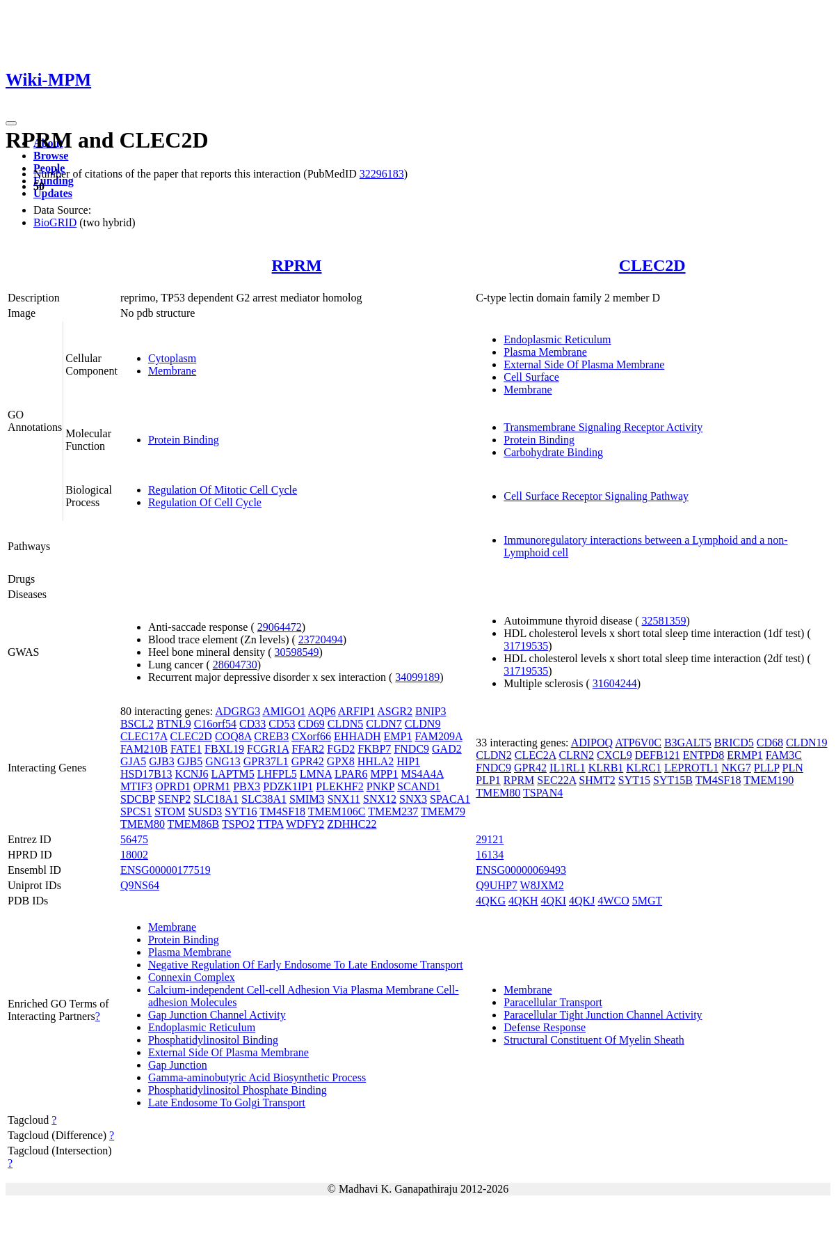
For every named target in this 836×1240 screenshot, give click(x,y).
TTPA (270, 824)
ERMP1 (745, 755)
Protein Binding (183, 440)
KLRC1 (643, 768)
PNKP (380, 786)
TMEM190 (768, 780)
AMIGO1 (283, 711)
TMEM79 (443, 811)
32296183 (382, 174)
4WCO (613, 901)
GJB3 (161, 761)
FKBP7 (374, 749)
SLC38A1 (264, 799)
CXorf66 (311, 736)
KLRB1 (606, 768)
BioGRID (55, 222)
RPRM (297, 265)
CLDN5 (346, 724)
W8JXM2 (542, 885)
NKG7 (736, 768)
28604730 (235, 664)
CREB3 (271, 736)
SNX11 (344, 799)
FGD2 (341, 749)
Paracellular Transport (553, 1002)
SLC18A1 (216, 799)
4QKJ (582, 901)
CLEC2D (652, 265)
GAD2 (447, 749)
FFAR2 (307, 749)
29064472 (279, 627)
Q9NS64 (139, 885)
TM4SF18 (282, 811)
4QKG (491, 901)
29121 (490, 839)
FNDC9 (411, 749)
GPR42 (307, 761)
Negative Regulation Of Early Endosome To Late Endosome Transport (305, 965)
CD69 (311, 724)
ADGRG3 (237, 711)
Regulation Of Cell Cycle (205, 502)
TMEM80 (142, 824)
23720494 (320, 639)
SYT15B (673, 780)
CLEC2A (535, 755)
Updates (52, 193)
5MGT (647, 901)
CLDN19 (807, 742)
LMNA (316, 774)
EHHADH (357, 736)
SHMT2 (597, 780)
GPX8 (341, 761)
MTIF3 (136, 786)
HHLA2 (375, 761)
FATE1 (186, 749)
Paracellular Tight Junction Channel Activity (603, 1015)
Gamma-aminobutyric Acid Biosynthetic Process (257, 1077)
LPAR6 (351, 774)
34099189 (417, 677)
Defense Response (545, 1027)
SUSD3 (205, 811)
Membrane (172, 371)
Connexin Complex (191, 977)
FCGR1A (268, 749)
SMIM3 (307, 799)
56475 (134, 839)
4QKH (523, 901)
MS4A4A (422, 774)
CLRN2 (576, 755)
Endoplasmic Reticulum (557, 339)
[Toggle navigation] (11, 123)
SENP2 (174, 799)
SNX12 (379, 799)
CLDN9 (423, 724)
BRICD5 (734, 742)
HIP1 (408, 761)
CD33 (252, 724)
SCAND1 (418, 786)
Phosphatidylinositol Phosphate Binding (237, 1090)
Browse (50, 156)
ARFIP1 (356, 711)
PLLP (767, 768)
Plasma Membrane (545, 352)
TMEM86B (194, 824)
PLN (792, 768)
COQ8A (233, 736)
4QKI (553, 901)
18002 (134, 855)
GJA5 (133, 761)
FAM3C (784, 755)
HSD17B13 (146, 774)
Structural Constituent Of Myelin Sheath (594, 1040)
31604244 (615, 683)
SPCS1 (136, 811)
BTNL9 (173, 724)
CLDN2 (494, 755)
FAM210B (144, 749)
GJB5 (189, 761)
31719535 (526, 646)
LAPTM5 (233, 774)
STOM (169, 811)
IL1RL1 (567, 768)
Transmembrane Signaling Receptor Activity (603, 427)
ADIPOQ (592, 742)
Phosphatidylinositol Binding (213, 1040)
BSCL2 (137, 724)
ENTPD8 (704, 755)
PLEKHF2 (339, 786)
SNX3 (413, 799)
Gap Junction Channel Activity (217, 1015)
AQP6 (322, 711)
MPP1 (384, 774)
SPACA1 (450, 799)
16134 (490, 855)
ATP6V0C (638, 742)
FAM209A (439, 736)
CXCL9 (614, 755)
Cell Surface (531, 377)
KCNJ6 (192, 774)
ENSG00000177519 (165, 870)
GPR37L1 (266, 761)
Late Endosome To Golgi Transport (226, 1102)
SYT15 (634, 780)
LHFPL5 (277, 774)
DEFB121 (657, 755)
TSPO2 (238, 824)
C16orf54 (215, 724)
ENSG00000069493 (521, 870)
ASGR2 (394, 711)
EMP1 (398, 736)
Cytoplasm (172, 358)
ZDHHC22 (351, 824)
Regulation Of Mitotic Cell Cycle (222, 490)
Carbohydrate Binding (553, 452)
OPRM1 (211, 786)
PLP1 (488, 780)
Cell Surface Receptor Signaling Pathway (596, 496)
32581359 (663, 621)
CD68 (770, 742)
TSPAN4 (543, 793)
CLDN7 (384, 724)
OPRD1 (173, 786)
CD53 (281, 724)
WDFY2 (305, 824)
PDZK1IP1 (288, 786)
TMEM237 (393, 811)
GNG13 (223, 761)
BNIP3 (430, 711)
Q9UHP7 (496, 885)
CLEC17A (144, 736)
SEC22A (556, 780)
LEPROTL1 (691, 768)
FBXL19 (224, 749)
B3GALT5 (688, 742)
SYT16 (241, 811)
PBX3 (246, 786)
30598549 (297, 652)
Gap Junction (177, 1065)
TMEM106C (337, 811)
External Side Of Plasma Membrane (584, 364)
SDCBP (137, 799)
